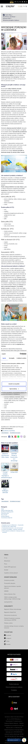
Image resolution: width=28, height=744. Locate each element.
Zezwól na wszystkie (14, 383)
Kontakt (6, 570)
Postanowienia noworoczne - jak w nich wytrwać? (12, 528)
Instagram (8, 638)
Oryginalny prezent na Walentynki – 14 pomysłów (12, 525)
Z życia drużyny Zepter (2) (6, 517)
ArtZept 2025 (14, 472)
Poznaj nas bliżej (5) (5, 516)
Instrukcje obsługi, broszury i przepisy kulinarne (14, 626)
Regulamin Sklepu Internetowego (12, 609)
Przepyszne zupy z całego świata (8, 526)
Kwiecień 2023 (7, 18)
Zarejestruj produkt (9, 580)
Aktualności (7, 561)
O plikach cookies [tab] (21, 358)
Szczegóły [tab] (11, 358)
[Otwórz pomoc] (24, 740)
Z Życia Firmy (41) (5, 513)
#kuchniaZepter (5, 432)
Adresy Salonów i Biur (10, 594)
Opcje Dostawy (14, 696)
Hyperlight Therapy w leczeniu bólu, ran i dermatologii (14, 457)
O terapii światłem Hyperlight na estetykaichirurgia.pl (5, 475)
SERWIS (6, 591)
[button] (14, 740)
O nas (5, 558)
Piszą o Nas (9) (4, 514)
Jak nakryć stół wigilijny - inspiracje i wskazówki (11, 529)
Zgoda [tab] (4, 358)
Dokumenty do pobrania (10, 615)
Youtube (8, 644)
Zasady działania (10, 577)
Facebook (8, 635)
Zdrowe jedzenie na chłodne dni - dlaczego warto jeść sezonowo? (13, 531)
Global (2, 509)
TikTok (7, 641)
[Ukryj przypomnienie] (19, 740)
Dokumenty (8, 606)
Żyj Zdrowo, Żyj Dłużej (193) (7, 511)
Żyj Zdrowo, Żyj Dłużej (9, 16)
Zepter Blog (8, 15)
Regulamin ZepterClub (10, 612)
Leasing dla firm (8, 602)
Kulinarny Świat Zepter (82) (7, 510)
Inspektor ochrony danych (11, 573)
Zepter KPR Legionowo (10, 567)
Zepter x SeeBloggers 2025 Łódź (5, 490)
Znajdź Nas (8, 632)
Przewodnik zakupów (9, 583)
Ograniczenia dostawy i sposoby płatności (12, 587)
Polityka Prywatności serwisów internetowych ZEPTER (12, 619)
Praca (5, 564)
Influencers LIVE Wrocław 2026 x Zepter (5, 455)
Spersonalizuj (14, 388)
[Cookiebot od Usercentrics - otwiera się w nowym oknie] (20, 354)
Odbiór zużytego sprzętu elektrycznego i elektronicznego (12, 598)
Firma (6, 554)
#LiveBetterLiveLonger (15, 432)
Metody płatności (14, 654)
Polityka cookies (8, 623)
